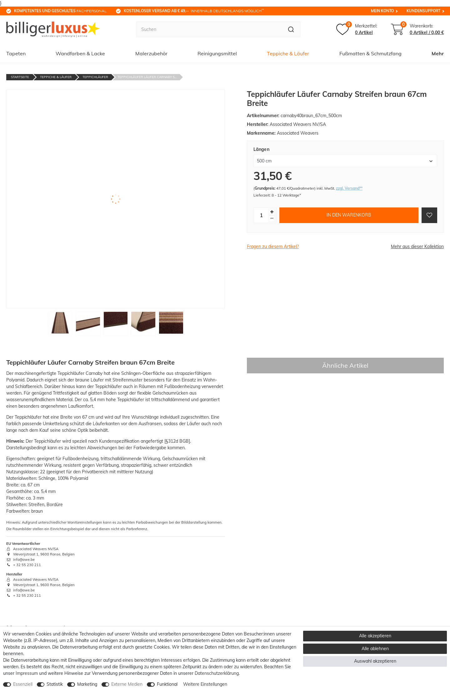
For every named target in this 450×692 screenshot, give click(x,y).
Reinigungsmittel (217, 53)
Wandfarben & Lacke (80, 53)
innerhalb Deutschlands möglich (194, 10)
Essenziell (22, 684)
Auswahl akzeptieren (375, 661)
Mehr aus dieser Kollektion (417, 246)
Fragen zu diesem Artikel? (273, 246)
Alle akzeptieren (375, 636)
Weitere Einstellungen (205, 684)
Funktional (167, 684)
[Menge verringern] (272, 218)
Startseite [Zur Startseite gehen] (20, 77)
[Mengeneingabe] (261, 215)
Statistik (55, 684)
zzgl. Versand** (349, 188)
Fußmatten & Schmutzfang (370, 53)
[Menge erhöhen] (272, 212)
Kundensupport (423, 10)
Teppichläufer (95, 77)
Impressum (27, 673)
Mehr (438, 53)
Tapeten (16, 53)
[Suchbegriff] (209, 29)
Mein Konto (382, 10)
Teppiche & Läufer (288, 53)
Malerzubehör (151, 53)
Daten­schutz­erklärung (217, 673)
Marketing (87, 684)
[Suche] (291, 29)
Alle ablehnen (375, 648)
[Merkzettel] (356, 29)
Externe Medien (126, 684)
